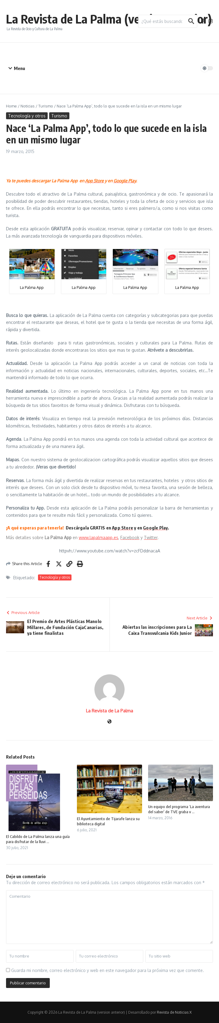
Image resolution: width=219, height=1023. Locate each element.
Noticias (28, 106)
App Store (122, 527)
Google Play (155, 527)
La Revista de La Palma (109, 711)
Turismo (45, 106)
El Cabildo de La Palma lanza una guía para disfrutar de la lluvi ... (38, 839)
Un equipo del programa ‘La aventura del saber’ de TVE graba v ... (179, 809)
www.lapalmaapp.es (98, 537)
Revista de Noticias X (174, 1012)
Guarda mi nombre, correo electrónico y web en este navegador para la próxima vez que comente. (107, 970)
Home (11, 106)
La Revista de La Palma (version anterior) (109, 18)
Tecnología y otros (27, 115)
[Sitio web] (109, 721)
